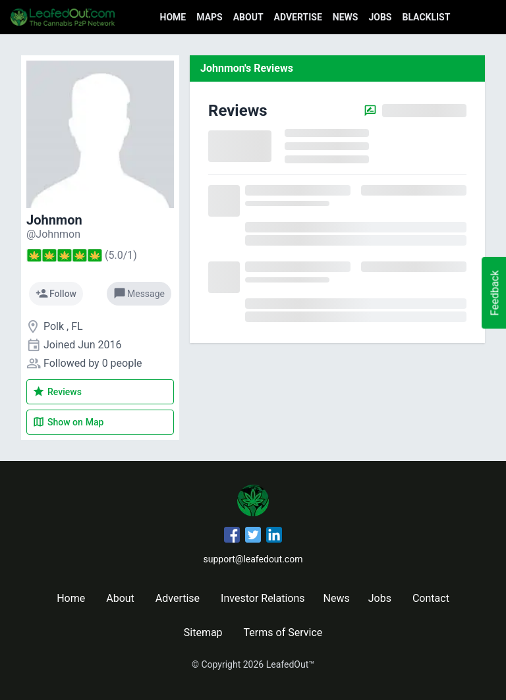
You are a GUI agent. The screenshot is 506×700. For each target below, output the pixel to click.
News (345, 17)
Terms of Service (283, 632)
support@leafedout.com (253, 559)
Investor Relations (262, 598)
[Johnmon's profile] (53, 234)
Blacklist (426, 17)
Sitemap (203, 632)
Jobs (379, 17)
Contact (430, 598)
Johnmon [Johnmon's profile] (54, 220)
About (248, 17)
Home (173, 17)
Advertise (298, 17)
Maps (209, 17)
